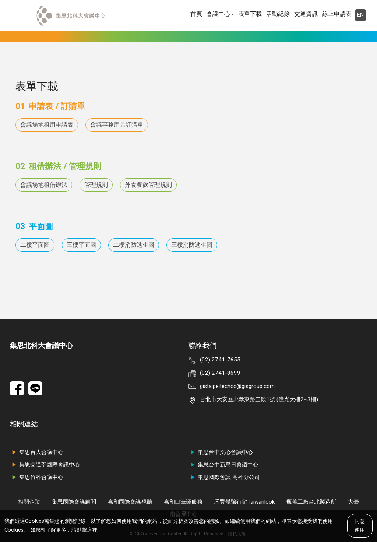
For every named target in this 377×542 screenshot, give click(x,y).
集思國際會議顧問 (74, 502)
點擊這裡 (87, 530)
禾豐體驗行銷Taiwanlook (244, 502)
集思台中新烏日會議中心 (223, 464)
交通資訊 (306, 13)
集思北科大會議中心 (41, 345)
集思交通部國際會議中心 (45, 464)
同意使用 (360, 525)
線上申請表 (337, 13)
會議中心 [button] (220, 13)
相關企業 (29, 502)
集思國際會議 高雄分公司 (224, 477)
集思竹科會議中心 (36, 477)
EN (360, 15)
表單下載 (250, 13)
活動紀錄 (278, 13)
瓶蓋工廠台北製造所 (311, 502)
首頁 (196, 13)
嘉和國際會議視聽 (130, 502)
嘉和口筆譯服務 (183, 502)
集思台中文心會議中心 (220, 452)
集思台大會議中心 (36, 452)
